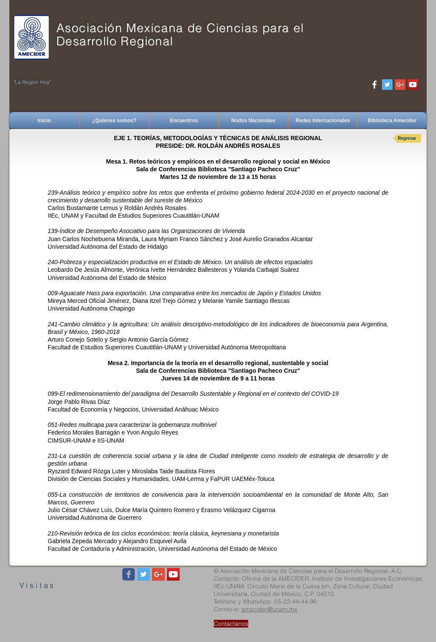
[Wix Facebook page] (128, 574)
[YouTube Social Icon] (412, 84)
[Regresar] (407, 138)
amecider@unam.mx (269, 609)
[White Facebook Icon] (374, 84)
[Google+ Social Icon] (400, 84)
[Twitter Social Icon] (387, 84)
